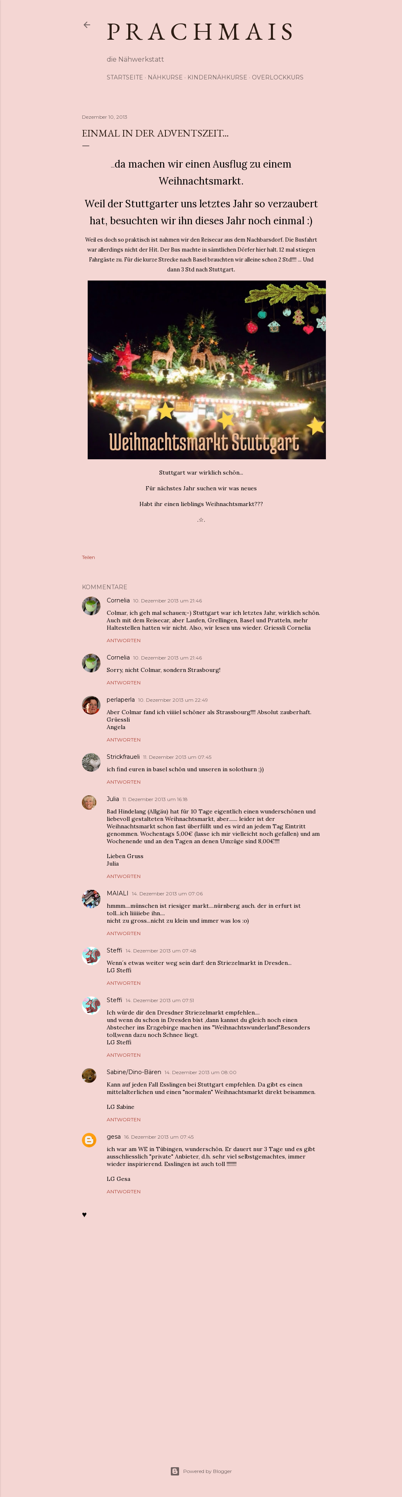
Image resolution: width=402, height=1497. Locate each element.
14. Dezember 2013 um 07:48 (161, 951)
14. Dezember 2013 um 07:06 (167, 893)
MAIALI (118, 893)
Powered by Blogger (201, 1471)
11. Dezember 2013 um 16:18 (155, 799)
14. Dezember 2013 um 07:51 (160, 1000)
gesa (114, 1136)
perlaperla (121, 699)
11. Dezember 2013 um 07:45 (177, 757)
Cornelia (118, 600)
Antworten (124, 640)
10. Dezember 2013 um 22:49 (173, 700)
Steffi (114, 950)
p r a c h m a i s (200, 31)
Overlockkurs (278, 77)
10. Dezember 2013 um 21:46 (167, 600)
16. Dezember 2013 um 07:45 (159, 1137)
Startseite (125, 77)
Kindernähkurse (217, 77)
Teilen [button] (88, 557)
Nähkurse (165, 77)
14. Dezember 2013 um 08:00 (201, 1072)
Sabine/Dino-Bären (134, 1072)
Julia (113, 799)
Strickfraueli (123, 756)
